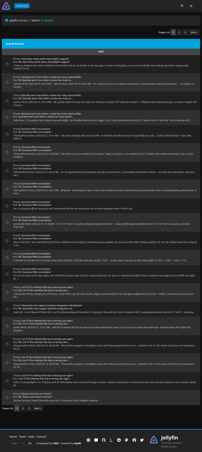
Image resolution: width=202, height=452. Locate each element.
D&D (56, 443)
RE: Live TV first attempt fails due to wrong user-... (43, 290)
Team (22, 436)
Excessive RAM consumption (35, 128)
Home (13, 436)
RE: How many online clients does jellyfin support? (44, 61)
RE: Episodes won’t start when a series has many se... (45, 80)
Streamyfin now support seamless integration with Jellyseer (51, 305)
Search (35, 20)
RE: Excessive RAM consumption (34, 132)
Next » (194, 32)
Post (101, 51)
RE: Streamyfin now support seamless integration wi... (46, 308)
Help (31, 436)
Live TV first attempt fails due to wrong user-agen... (44, 378)
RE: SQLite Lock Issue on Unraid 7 (35, 396)
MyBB (77, 443)
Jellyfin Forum (18, 20)
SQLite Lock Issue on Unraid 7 (36, 393)
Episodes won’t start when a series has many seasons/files (51, 77)
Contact (41, 436)
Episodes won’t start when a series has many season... (46, 116)
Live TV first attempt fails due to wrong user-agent (47, 287)
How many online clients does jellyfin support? (45, 58)
